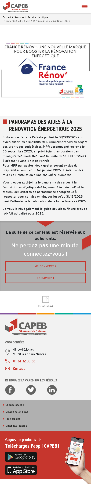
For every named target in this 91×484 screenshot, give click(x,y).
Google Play (21, 457)
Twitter (31, 390)
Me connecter (45, 266)
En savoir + (45, 278)
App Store (21, 470)
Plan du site (12, 419)
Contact (19, 368)
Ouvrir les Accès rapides (86, 242)
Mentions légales (16, 426)
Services (19, 17)
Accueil (7, 17)
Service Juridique (38, 17)
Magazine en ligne (16, 412)
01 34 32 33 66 (24, 361)
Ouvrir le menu (84, 6)
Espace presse (14, 405)
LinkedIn (52, 390)
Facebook (10, 390)
